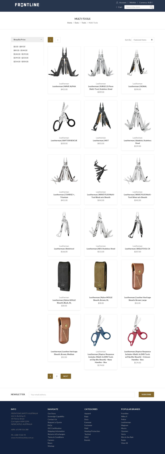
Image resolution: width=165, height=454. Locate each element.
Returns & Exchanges (56, 434)
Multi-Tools (93, 23)
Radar (123, 440)
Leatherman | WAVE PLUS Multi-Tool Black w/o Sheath (101, 195)
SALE (86, 437)
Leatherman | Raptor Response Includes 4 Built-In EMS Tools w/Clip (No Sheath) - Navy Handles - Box (101, 358)
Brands (87, 440)
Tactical (87, 434)
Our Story (52, 413)
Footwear (88, 425)
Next (65, 376)
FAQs (50, 425)
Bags (86, 416)
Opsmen (124, 431)
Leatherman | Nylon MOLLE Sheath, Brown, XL (100, 298)
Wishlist (133, 2)
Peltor (123, 419)
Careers (51, 440)
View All (124, 443)
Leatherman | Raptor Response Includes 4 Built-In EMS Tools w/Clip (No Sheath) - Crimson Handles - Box (137, 355)
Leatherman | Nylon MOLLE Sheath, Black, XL (64, 301)
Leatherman (126, 422)
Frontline (124, 413)
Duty (77, 23)
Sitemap (51, 446)
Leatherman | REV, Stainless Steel (101, 249)
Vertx (123, 434)
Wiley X (124, 416)
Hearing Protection (92, 431)
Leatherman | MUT (101, 140)
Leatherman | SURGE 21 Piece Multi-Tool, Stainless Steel (100, 87)
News (50, 443)
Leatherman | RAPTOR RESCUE (64, 140)
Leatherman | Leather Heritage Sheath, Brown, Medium (64, 352)
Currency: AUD (145, 2)
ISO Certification (54, 428)
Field (86, 428)
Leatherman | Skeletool (64, 249)
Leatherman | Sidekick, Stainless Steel (137, 141)
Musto (123, 428)
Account (122, 2)
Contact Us (52, 419)
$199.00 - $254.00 (21, 58)
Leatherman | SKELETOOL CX (137, 249)
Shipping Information (56, 431)
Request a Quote (55, 422)
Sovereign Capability (56, 416)
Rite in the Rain (127, 437)
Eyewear (87, 422)
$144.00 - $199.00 (21, 54)
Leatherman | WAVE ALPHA (64, 86)
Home (69, 23)
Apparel (87, 413)
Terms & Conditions (56, 437)
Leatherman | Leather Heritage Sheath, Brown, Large (137, 298)
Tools (83, 23)
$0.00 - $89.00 (19, 47)
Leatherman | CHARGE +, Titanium (64, 195)
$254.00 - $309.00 (21, 61)
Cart (120, 7)
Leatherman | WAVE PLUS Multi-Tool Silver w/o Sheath (137, 195)
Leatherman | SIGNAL (138, 86)
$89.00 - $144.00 (20, 50)
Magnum (124, 425)
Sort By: (128, 40)
